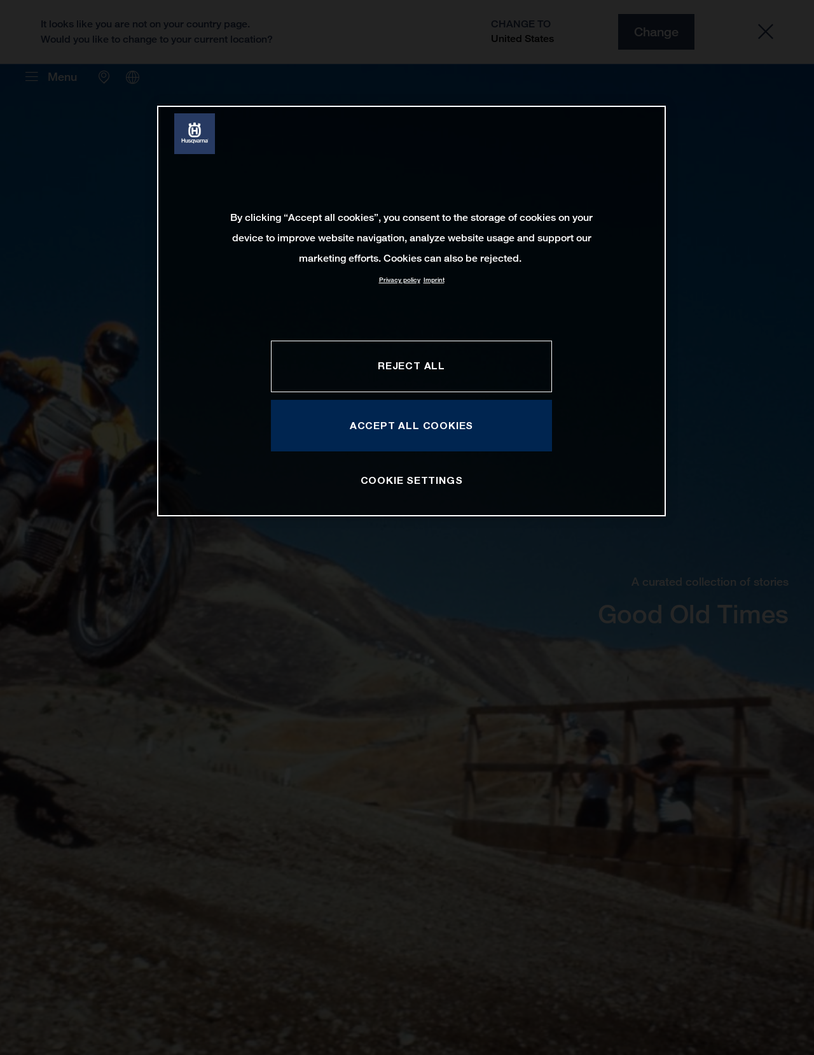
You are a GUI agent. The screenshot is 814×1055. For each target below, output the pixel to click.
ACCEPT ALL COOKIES (411, 425)
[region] (411, 311)
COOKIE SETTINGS (412, 480)
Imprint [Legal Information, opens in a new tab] (434, 280)
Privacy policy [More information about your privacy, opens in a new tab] (399, 280)
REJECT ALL (411, 365)
